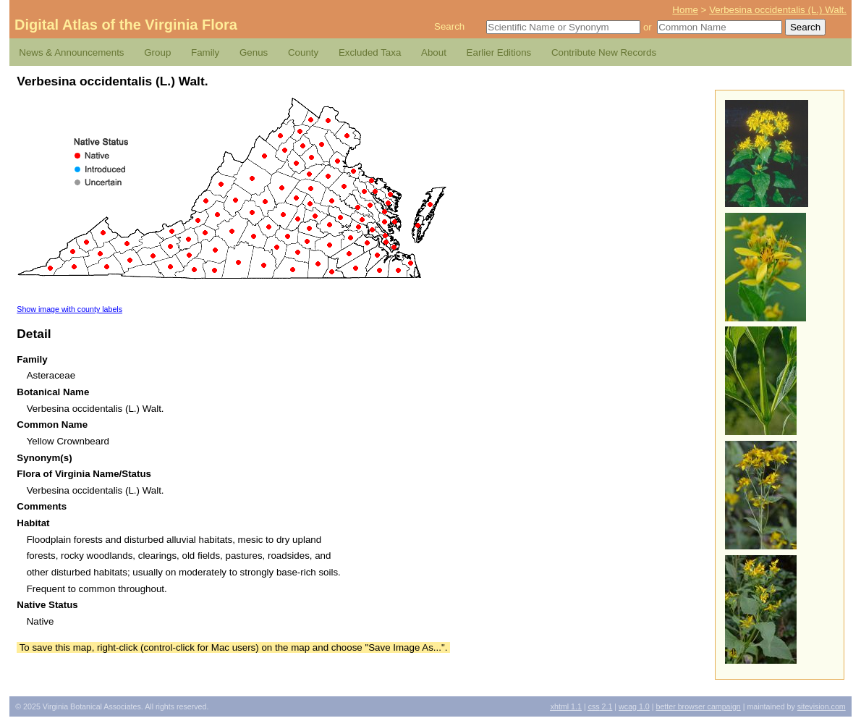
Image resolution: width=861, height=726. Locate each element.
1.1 (566, 706)
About (433, 52)
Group (157, 52)
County (303, 52)
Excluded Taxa (370, 52)
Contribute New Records (603, 52)
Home (685, 9)
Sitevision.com (821, 706)
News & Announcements (71, 52)
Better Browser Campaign (698, 706)
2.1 (600, 706)
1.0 (634, 706)
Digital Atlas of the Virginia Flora (125, 25)
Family (205, 52)
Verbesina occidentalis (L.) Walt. (778, 9)
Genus (253, 52)
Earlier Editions (499, 52)
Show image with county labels (69, 309)
